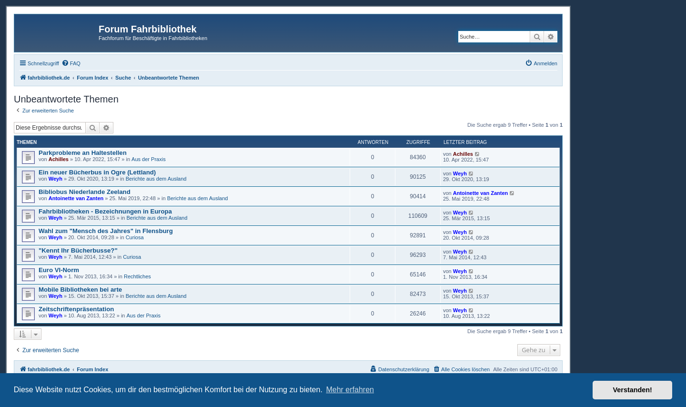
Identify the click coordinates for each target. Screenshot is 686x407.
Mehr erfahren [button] (350, 390)
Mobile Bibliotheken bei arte (80, 289)
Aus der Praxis (148, 159)
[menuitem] (71, 63)
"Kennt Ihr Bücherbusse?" (78, 250)
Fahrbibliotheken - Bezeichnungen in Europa (105, 211)
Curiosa (135, 237)
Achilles (59, 159)
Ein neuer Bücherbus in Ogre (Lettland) (97, 172)
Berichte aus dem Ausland (156, 179)
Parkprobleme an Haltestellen (83, 152)
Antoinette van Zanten (76, 198)
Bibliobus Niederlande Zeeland (85, 191)
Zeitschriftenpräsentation (76, 309)
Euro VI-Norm (59, 270)
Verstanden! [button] (632, 390)
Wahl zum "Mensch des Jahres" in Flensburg (106, 230)
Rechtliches (137, 276)
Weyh (55, 179)
